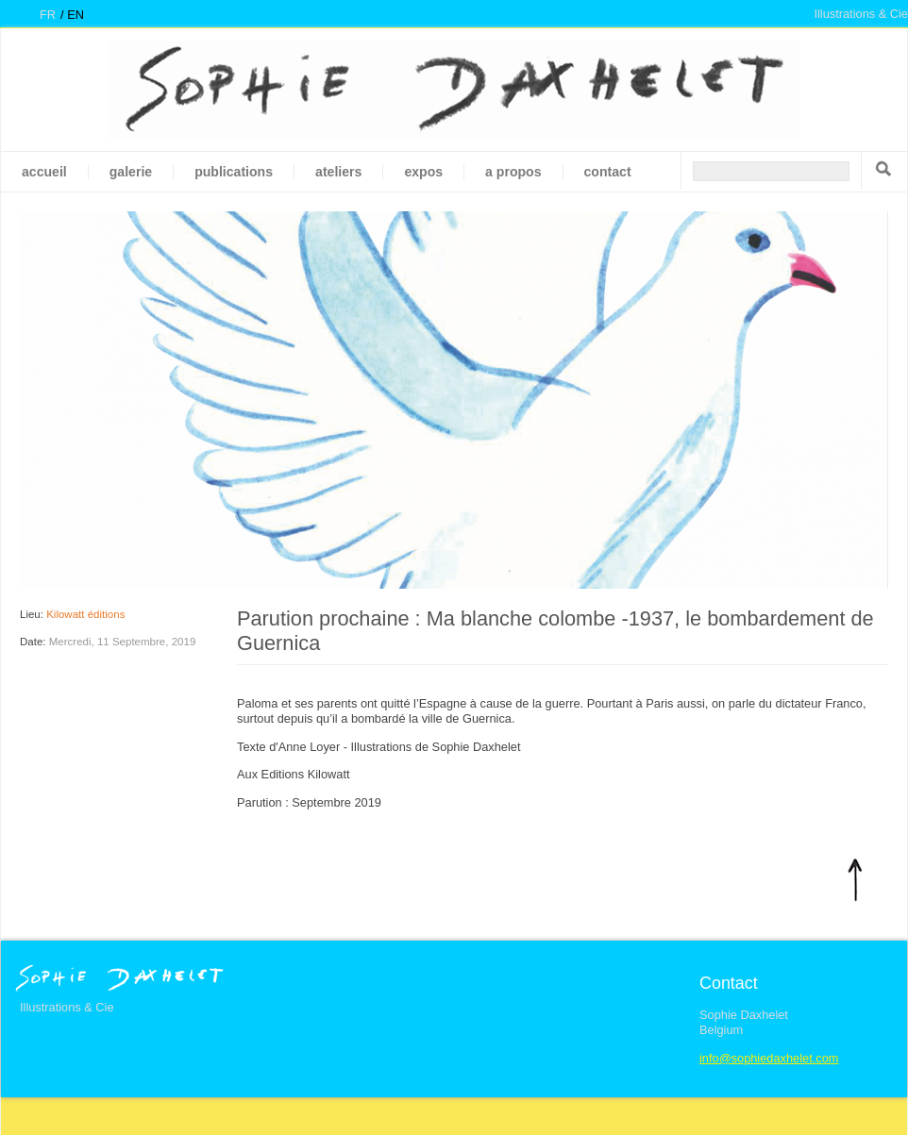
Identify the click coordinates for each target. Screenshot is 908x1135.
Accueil (44, 171)
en (75, 15)
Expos (423, 171)
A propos (513, 171)
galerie (130, 171)
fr (48, 15)
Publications (233, 171)
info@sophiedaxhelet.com (768, 1058)
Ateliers (338, 171)
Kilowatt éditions (85, 614)
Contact (607, 171)
